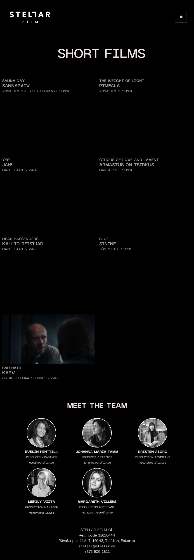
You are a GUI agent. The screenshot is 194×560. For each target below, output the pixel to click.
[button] (181, 17)
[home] (30, 16)
